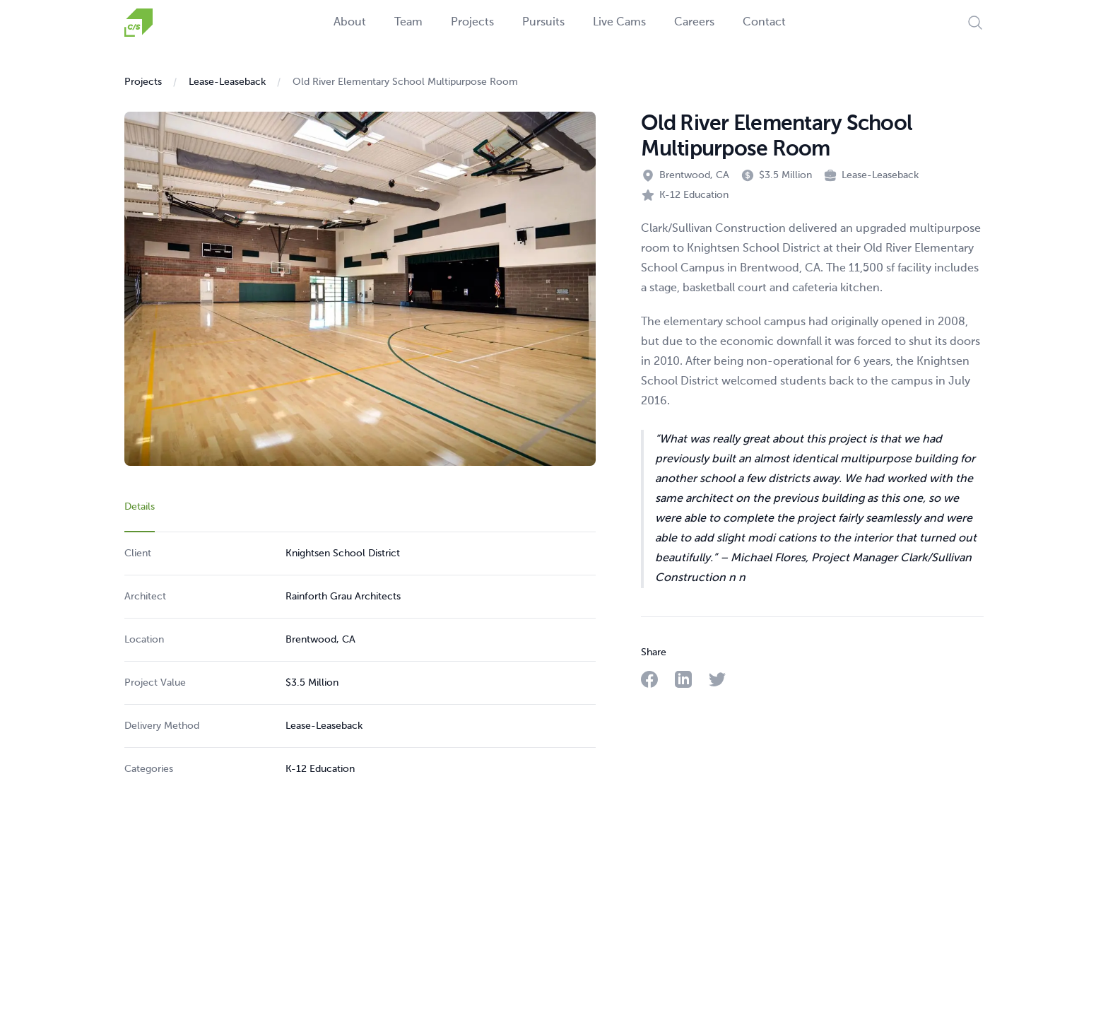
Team (408, 22)
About (350, 22)
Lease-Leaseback (227, 82)
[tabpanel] (360, 661)
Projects (472, 22)
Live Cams (619, 22)
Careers (694, 22)
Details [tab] (139, 507)
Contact (764, 22)
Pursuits (543, 22)
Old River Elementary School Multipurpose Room (405, 82)
